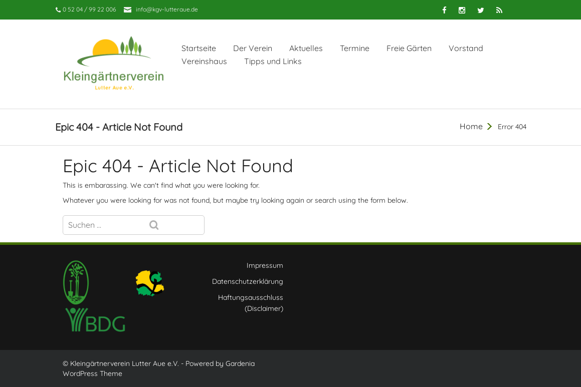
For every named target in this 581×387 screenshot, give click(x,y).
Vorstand (466, 48)
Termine (354, 48)
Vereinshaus (204, 61)
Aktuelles (306, 48)
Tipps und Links (273, 61)
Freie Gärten (409, 48)
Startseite (198, 48)
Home (471, 126)
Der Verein (252, 48)
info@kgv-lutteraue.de (167, 9)
